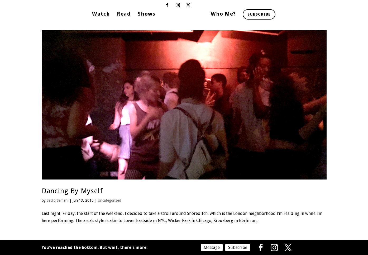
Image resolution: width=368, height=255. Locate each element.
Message (212, 247)
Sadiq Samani (57, 200)
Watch (101, 14)
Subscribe (259, 14)
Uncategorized (109, 200)
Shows (146, 14)
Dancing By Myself (72, 191)
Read (124, 14)
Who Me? (223, 14)
